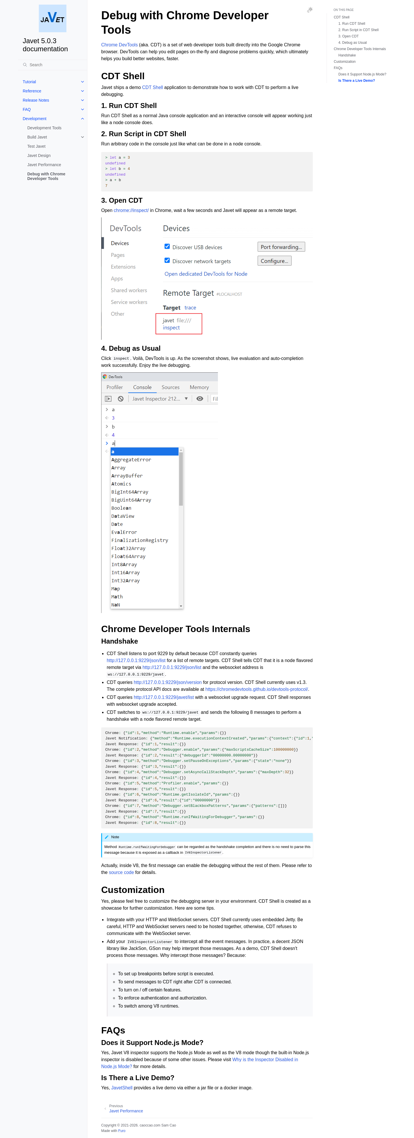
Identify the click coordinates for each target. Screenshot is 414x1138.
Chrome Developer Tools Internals (360, 49)
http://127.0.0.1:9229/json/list (136, 660)
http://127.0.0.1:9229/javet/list (164, 697)
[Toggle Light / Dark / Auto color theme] (310, 10)
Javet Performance (44, 164)
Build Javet (37, 137)
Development (35, 118)
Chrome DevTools (119, 44)
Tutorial (29, 81)
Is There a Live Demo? (356, 81)
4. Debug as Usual (352, 43)
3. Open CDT (348, 36)
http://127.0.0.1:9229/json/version (168, 682)
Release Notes (36, 100)
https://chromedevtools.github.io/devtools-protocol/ (257, 689)
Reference (32, 91)
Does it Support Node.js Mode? (362, 74)
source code (121, 872)
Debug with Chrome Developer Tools (46, 176)
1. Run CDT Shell (351, 24)
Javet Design (39, 155)
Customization (345, 62)
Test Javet (36, 146)
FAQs (338, 68)
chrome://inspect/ (131, 210)
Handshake (347, 55)
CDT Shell (152, 87)
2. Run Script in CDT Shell (358, 30)
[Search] (52, 65)
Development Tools (44, 128)
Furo (121, 1131)
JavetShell (122, 1087)
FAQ (27, 109)
